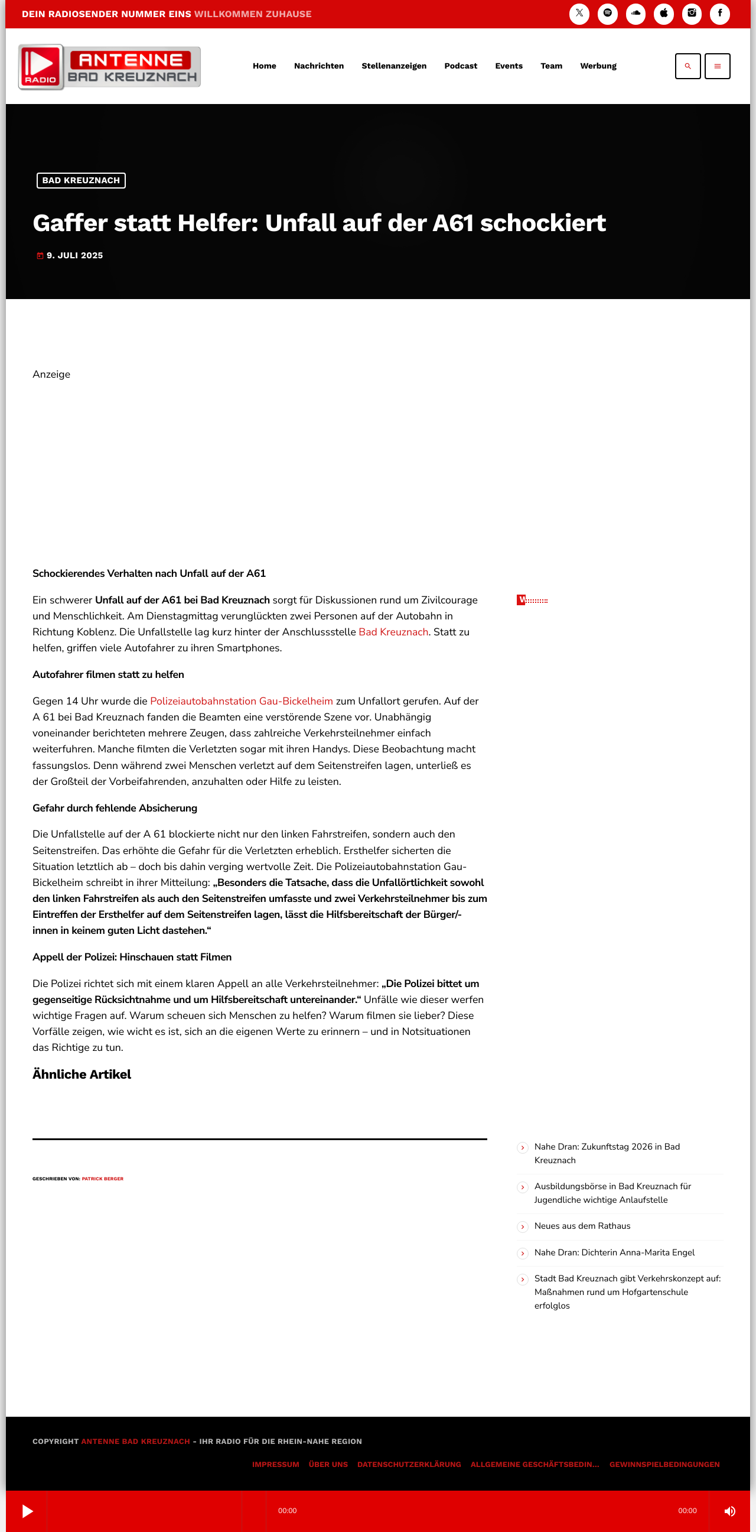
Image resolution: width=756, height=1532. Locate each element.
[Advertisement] (259, 465)
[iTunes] (664, 14)
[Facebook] (720, 14)
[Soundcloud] (636, 14)
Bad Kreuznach (81, 180)
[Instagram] (692, 14)
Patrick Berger (103, 1179)
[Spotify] (608, 14)
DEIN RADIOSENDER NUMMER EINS (167, 14)
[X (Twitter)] (579, 14)
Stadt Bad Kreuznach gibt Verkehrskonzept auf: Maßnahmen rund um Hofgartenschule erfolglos (628, 1292)
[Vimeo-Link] (109, 66)
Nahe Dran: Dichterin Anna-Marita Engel (615, 1253)
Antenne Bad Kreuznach (135, 1441)
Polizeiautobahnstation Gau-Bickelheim (241, 701)
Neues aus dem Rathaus (583, 1226)
